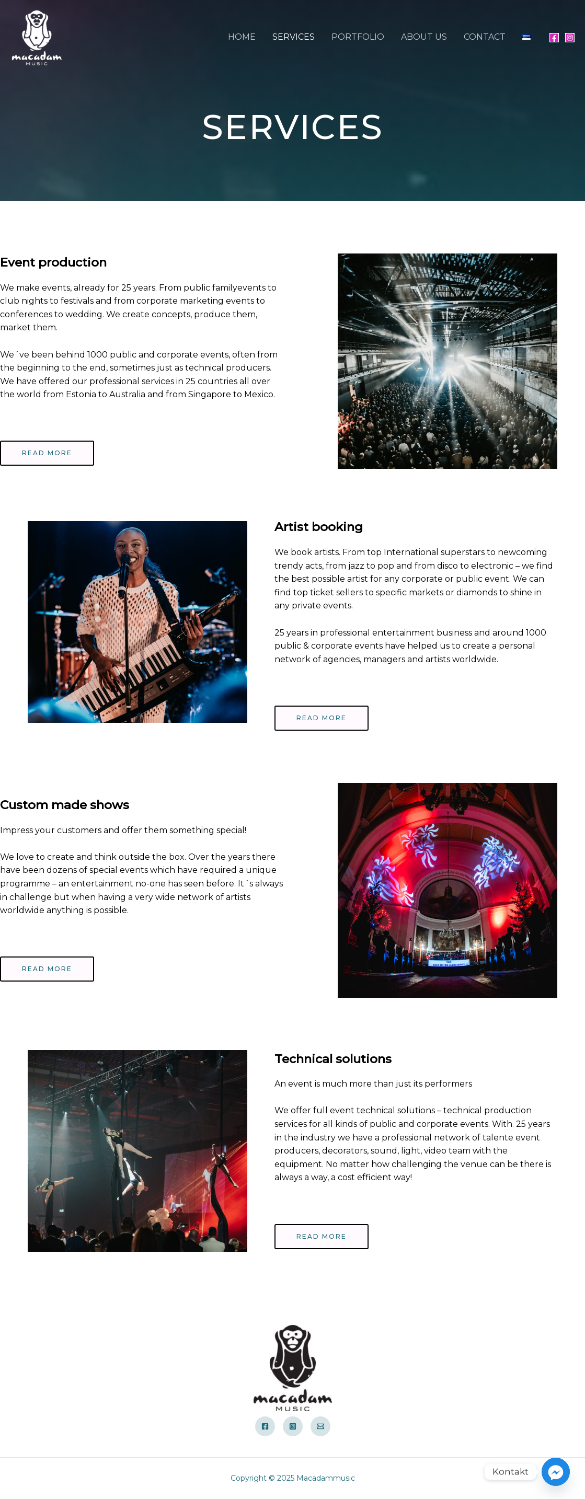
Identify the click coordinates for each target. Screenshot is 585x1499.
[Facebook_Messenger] (556, 1472)
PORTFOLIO (357, 37)
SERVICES (293, 37)
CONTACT (485, 37)
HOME (242, 37)
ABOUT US (424, 37)
